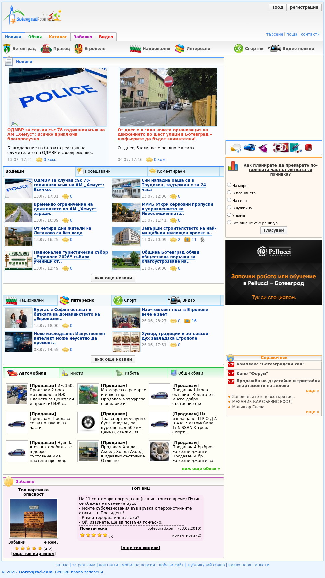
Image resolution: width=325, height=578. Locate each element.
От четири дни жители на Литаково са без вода (62, 230)
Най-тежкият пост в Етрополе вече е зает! (175, 312)
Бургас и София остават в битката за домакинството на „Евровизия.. (67, 314)
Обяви (35, 37)
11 (191, 239)
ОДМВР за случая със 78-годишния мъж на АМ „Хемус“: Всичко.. (69, 185)
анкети (262, 565)
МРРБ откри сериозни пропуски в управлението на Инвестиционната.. (177, 209)
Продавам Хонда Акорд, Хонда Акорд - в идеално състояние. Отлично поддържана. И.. (123, 456)
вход (278, 7)
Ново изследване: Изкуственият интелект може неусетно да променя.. (70, 338)
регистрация (304, 7)
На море (237, 185)
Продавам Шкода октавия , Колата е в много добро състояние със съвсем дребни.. (193, 399)
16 (190, 321)
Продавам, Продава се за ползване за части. (50, 423)
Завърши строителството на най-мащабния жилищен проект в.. (179, 230)
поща (291, 34)
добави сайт (171, 565)
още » (312, 390)
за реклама (83, 565)
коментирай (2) (186, 535)
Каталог (58, 37)
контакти (310, 34)
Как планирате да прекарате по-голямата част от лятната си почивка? (280, 170)
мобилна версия (138, 565)
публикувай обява (206, 565)
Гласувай (274, 230)
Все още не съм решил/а (252, 222)
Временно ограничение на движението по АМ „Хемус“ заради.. (65, 209)
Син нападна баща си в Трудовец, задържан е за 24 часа (174, 185)
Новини (13, 37)
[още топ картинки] (33, 553)
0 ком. (46, 159)
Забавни (17, 542)
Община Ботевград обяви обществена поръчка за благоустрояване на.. (170, 257)
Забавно (83, 37)
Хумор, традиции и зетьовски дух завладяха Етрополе (175, 336)
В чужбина (239, 207)
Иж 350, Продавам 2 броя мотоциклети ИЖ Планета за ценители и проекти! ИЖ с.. (52, 394)
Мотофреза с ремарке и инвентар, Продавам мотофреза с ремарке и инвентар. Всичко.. (123, 399)
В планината (241, 192)
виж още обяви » (201, 469)
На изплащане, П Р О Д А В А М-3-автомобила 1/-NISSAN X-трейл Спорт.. (194, 423)
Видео (106, 37)
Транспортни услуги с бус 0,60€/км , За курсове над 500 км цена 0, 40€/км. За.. (123, 425)
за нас (62, 565)
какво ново (239, 565)
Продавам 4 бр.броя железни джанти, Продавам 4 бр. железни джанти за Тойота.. (193, 456)
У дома (236, 215)
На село (237, 200)
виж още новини (113, 278)
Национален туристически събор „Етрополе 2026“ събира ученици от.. (71, 257)
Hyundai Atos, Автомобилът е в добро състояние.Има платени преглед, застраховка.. (52, 454)
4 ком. (51, 542)
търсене (274, 34)
